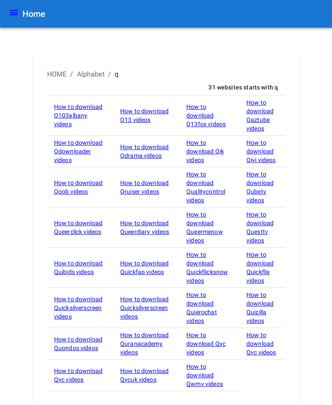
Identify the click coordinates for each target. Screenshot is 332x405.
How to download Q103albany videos (78, 115)
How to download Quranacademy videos (144, 344)
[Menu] (13, 14)
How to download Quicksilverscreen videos (78, 308)
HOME (57, 74)
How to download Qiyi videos (261, 151)
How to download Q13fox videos (206, 115)
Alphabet (91, 74)
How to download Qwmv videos (204, 375)
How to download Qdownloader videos (78, 151)
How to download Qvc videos (206, 344)
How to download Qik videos (205, 151)
